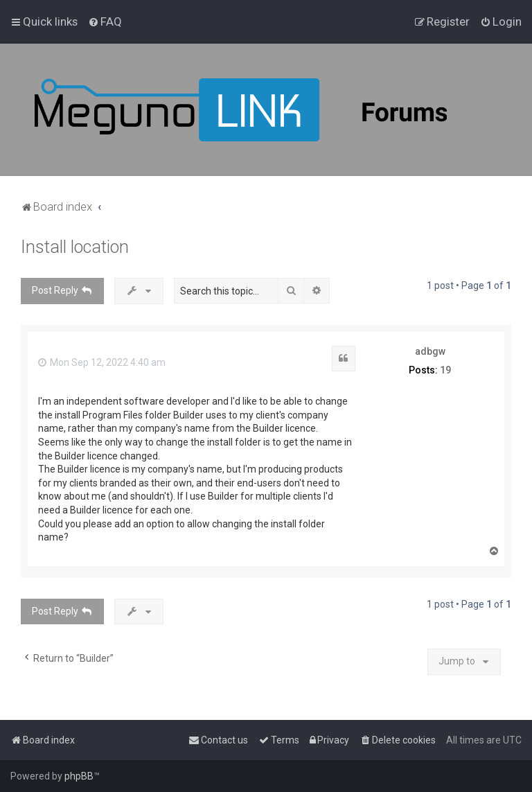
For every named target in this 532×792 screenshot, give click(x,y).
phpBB (79, 776)
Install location (75, 247)
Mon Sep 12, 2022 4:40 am (102, 362)
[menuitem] (105, 21)
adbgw (430, 351)
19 (445, 370)
